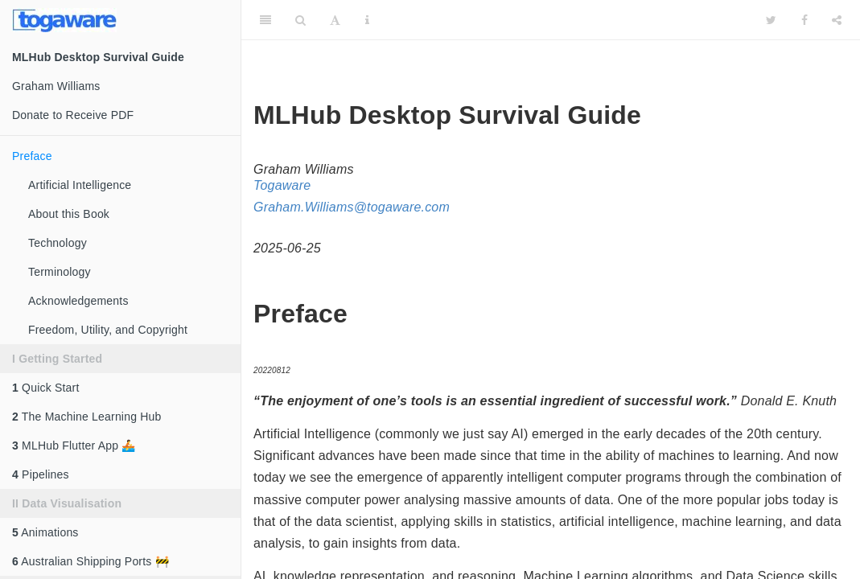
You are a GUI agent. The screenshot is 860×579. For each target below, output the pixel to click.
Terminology (59, 271)
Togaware (282, 185)
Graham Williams (56, 86)
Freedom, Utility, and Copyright (107, 329)
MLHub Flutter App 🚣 (74, 445)
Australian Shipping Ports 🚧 (90, 561)
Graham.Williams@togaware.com (351, 207)
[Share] (837, 20)
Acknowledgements (78, 300)
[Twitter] (771, 20)
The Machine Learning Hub (87, 416)
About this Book (68, 213)
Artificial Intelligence (79, 185)
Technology (57, 242)
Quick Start (46, 387)
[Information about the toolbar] (367, 20)
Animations (45, 532)
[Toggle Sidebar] (265, 20)
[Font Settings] (335, 20)
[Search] (300, 20)
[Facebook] (804, 20)
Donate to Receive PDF (73, 115)
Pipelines (40, 474)
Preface (32, 156)
